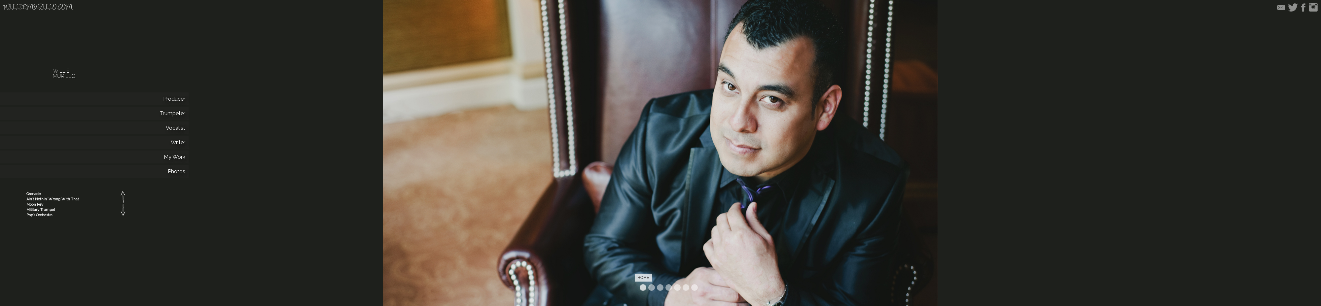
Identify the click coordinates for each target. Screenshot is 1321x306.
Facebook (1303, 7)
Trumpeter (660, 287)
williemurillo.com (38, 7)
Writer (677, 287)
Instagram (1313, 7)
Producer (651, 287)
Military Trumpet (40, 210)
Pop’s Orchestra (39, 215)
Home (643, 287)
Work (686, 287)
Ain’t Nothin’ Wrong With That (52, 199)
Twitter (1293, 7)
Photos (694, 287)
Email (1280, 7)
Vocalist (668, 287)
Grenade (33, 194)
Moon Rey (34, 204)
